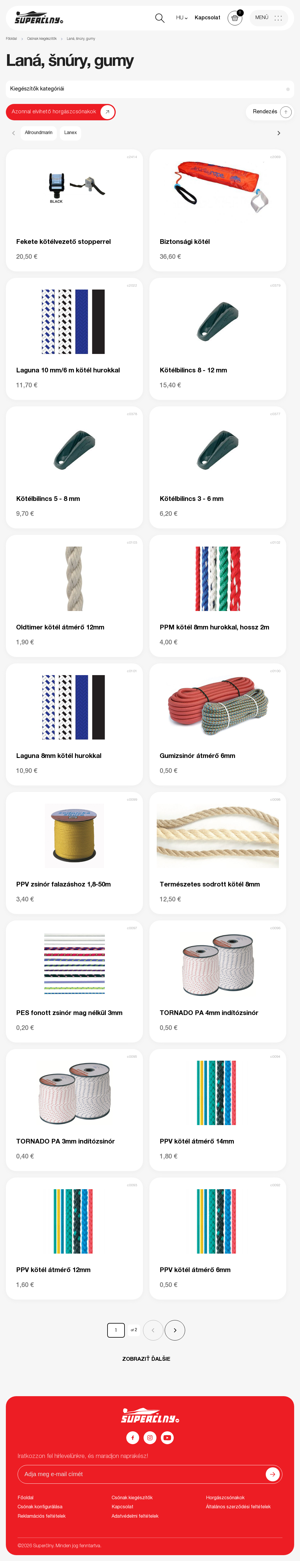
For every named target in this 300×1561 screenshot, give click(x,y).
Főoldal (11, 39)
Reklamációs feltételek (42, 1516)
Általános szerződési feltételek (238, 1507)
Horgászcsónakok (225, 1498)
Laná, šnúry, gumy (81, 39)
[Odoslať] (273, 1474)
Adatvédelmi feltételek (135, 1516)
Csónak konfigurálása (40, 1507)
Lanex (70, 133)
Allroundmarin (38, 133)
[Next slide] (278, 133)
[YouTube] (167, 1437)
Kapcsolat (207, 18)
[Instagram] (150, 1437)
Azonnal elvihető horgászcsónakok (54, 112)
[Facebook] (132, 1437)
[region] (150, 39)
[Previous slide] (14, 133)
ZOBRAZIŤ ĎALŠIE (146, 1359)
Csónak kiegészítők (42, 39)
